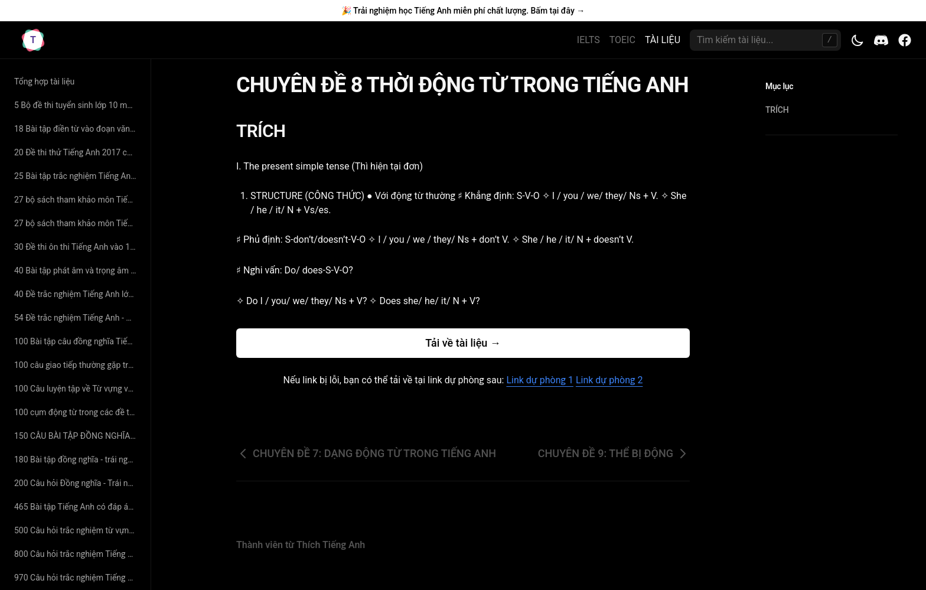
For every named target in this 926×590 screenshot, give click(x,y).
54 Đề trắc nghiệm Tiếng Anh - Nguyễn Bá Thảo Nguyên (77, 317)
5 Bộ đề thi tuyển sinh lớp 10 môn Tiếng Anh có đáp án (77, 105)
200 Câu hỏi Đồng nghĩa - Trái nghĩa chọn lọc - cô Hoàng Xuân (77, 483)
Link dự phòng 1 (539, 380)
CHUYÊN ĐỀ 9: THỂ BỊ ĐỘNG (614, 453)
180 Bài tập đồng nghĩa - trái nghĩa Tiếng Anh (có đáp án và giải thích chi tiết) (77, 459)
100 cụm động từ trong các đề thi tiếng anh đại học (77, 412)
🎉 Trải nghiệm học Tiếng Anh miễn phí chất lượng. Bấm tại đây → (463, 10)
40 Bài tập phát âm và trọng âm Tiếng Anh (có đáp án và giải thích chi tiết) (77, 270)
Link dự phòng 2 (609, 380)
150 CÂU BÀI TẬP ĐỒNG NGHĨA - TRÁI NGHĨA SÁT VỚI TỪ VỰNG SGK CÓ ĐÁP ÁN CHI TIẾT (77, 436)
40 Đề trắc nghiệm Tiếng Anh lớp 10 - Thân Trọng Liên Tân (77, 294)
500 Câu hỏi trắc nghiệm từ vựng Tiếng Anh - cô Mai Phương (77, 530)
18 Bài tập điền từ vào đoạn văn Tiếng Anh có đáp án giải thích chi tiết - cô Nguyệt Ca (77, 128)
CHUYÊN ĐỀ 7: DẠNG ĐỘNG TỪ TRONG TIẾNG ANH (366, 453)
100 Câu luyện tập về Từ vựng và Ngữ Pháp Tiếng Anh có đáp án (77, 388)
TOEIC (622, 39)
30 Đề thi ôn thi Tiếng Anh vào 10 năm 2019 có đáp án (77, 247)
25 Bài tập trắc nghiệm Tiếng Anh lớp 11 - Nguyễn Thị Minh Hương (77, 176)
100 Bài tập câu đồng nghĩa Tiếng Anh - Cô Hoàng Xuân (77, 341)
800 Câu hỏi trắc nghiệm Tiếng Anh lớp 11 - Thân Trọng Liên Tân (77, 554)
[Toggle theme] (857, 40)
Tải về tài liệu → (463, 343)
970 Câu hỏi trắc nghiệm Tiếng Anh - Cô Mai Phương (77, 577)
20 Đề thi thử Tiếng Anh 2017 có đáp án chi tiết (77, 152)
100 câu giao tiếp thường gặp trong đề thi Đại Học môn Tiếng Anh (77, 365)
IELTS (588, 39)
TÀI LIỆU (662, 39)
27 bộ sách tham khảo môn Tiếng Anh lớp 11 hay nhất (77, 199)
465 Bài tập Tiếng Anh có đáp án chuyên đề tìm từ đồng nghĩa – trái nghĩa (77, 506)
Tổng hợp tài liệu (44, 81)
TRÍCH (268, 130)
